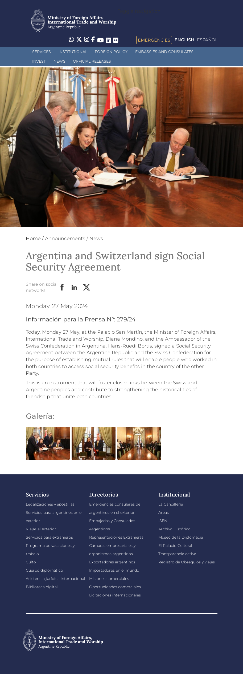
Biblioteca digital (42, 586)
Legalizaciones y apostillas (50, 504)
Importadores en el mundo (114, 570)
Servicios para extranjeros (49, 537)
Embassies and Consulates (164, 51)
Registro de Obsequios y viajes (186, 562)
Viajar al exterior (41, 529)
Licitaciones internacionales (115, 595)
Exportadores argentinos (112, 562)
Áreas (163, 512)
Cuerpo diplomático (44, 570)
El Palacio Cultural (175, 545)
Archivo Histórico (174, 529)
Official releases (92, 61)
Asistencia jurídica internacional (55, 578)
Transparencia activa (177, 553)
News (59, 61)
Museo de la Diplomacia (180, 537)
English (184, 39)
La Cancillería (170, 504)
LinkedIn (74, 287)
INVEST (39, 61)
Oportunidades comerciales (115, 586)
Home (33, 238)
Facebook (62, 287)
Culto (31, 562)
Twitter (86, 287)
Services (41, 51)
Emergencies (154, 40)
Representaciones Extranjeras (116, 537)
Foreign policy (111, 51)
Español (207, 39)
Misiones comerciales (109, 578)
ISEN (162, 520)
